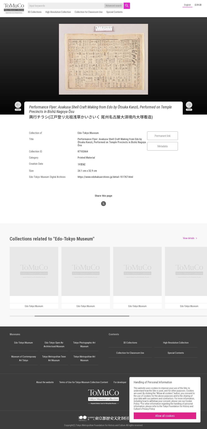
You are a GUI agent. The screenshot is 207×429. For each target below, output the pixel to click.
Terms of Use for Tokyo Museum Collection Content (83, 382)
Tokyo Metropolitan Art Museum (84, 358)
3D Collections (35, 12)
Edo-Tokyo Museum (23, 342)
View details (188, 238)
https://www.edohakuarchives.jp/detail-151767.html (105, 176)
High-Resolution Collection (58, 12)
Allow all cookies (165, 415)
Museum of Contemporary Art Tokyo (23, 358)
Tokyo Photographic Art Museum (84, 344)
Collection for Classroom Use (89, 12)
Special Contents (114, 12)
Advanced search (114, 5)
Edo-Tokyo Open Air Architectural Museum (54, 344)
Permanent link (162, 135)
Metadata (163, 146)
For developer (120, 382)
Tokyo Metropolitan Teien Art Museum (54, 358)
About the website (45, 382)
